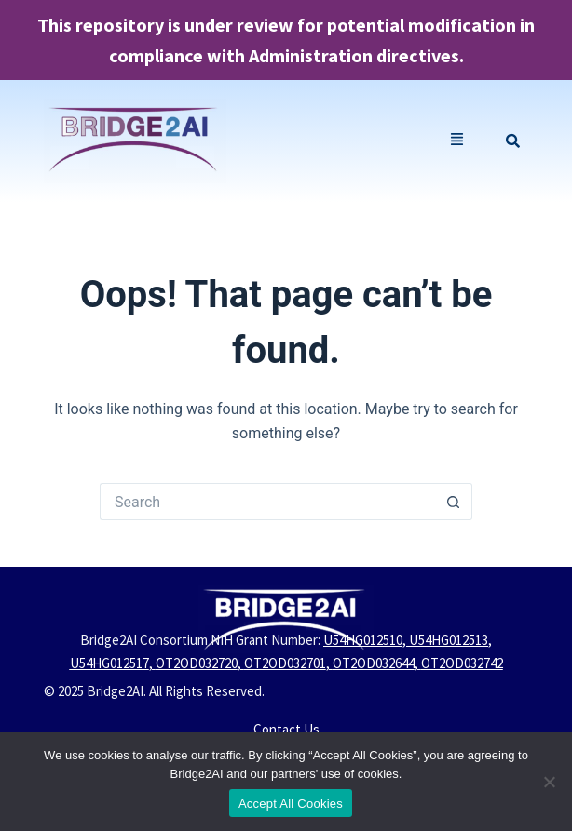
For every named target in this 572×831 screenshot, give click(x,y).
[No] (548, 781)
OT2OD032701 (285, 663)
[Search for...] (267, 501)
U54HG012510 (362, 640)
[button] (457, 140)
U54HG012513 (448, 640)
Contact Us (286, 729)
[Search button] (453, 501)
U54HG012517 (109, 663)
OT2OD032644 (374, 663)
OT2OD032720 (197, 663)
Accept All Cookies (290, 804)
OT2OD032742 (462, 663)
